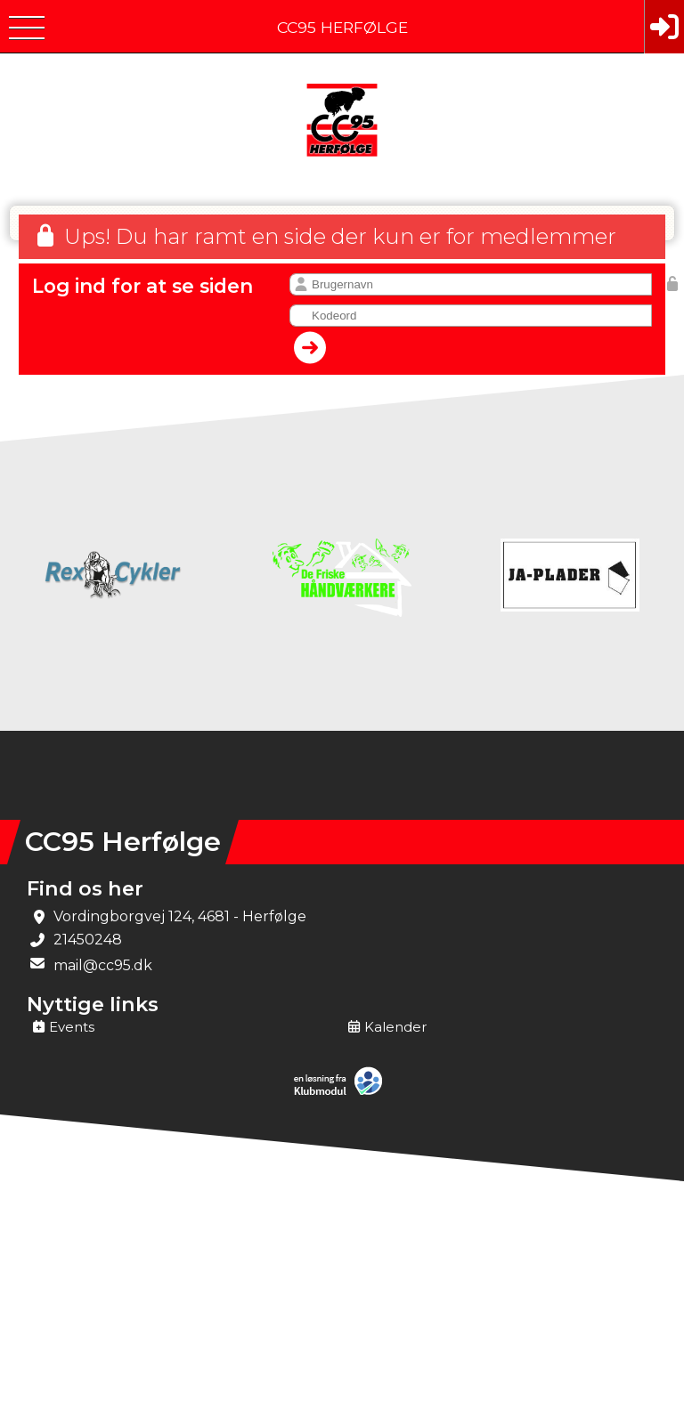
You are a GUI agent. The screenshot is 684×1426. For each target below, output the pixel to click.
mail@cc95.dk (102, 965)
